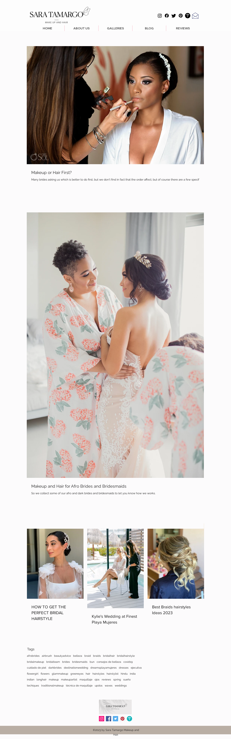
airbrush (47, 655)
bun (92, 661)
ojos (97, 679)
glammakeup (60, 673)
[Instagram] (159, 15)
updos (98, 685)
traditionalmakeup (52, 685)
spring (117, 679)
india (133, 673)
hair (88, 673)
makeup (54, 679)
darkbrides (55, 667)
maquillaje (86, 679)
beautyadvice (62, 655)
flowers (45, 673)
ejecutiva (136, 667)
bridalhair (109, 655)
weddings (121, 685)
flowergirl (32, 673)
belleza (77, 655)
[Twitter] (173, 15)
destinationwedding (76, 667)
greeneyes (76, 673)
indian (30, 679)
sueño (127, 679)
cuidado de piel (36, 667)
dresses (124, 667)
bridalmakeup (35, 661)
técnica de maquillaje (79, 685)
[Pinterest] (180, 15)
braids (97, 655)
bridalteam (53, 661)
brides (66, 661)
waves (108, 685)
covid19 (128, 661)
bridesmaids (79, 661)
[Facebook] (166, 15)
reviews (106, 679)
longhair (42, 679)
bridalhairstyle (126, 655)
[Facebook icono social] (108, 718)
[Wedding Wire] (129, 718)
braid (87, 655)
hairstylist (113, 673)
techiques (33, 685)
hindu (124, 673)
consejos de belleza (109, 661)
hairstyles (98, 673)
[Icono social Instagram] (101, 718)
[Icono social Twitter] (115, 718)
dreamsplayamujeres (103, 667)
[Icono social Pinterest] (122, 718)
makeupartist (69, 679)
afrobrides (33, 655)
